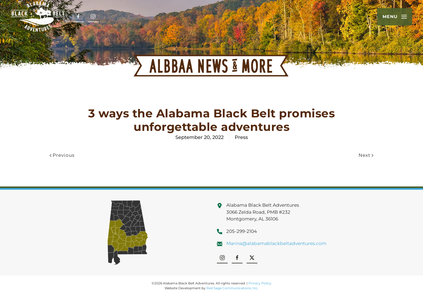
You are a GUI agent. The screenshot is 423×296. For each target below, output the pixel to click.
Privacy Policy (259, 283)
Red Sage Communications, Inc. (232, 288)
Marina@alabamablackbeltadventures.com (276, 243)
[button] (394, 16)
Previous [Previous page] (62, 155)
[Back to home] (38, 16)
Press (241, 137)
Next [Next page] (366, 155)
